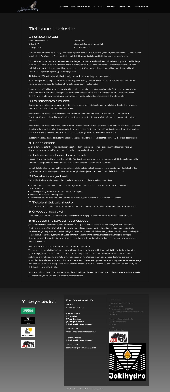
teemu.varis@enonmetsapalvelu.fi (81, 347)
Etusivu (64, 7)
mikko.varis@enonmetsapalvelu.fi (88, 44)
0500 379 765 (84, 47)
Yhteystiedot (141, 7)
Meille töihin (125, 7)
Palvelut (111, 7)
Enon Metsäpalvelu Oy (83, 7)
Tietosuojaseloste (97, 389)
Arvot (101, 7)
